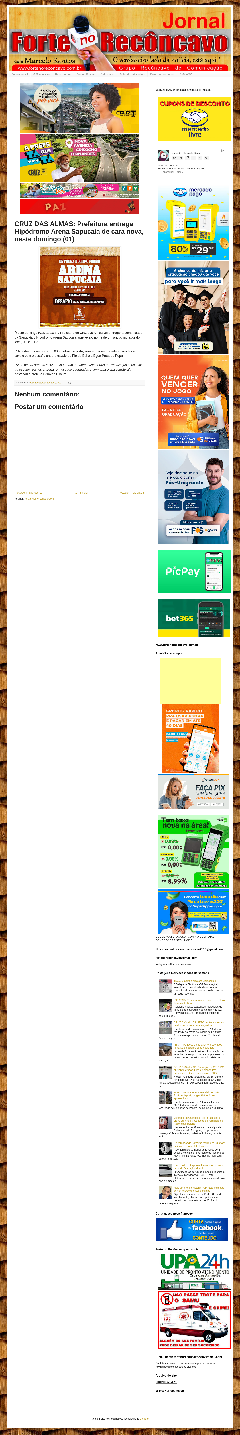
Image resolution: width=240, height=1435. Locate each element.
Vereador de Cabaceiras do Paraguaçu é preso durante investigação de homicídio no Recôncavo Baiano (198, 1120)
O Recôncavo (41, 74)
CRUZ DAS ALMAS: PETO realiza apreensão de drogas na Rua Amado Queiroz (199, 1024)
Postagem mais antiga (131, 492)
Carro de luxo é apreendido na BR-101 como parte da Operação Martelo (199, 1167)
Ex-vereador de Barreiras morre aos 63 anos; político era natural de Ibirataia (199, 1144)
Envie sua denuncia (162, 74)
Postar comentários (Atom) (39, 498)
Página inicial (20, 74)
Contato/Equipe (86, 74)
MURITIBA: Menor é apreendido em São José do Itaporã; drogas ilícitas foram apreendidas (196, 1095)
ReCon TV (186, 74)
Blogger (144, 1418)
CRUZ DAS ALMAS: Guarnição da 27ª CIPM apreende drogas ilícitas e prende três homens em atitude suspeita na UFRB (199, 1070)
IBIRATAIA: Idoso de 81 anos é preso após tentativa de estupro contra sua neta (198, 1046)
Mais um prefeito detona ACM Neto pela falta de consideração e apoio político (199, 1189)
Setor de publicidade (132, 74)
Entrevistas (107, 74)
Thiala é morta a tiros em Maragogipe (195, 980)
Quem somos (63, 74)
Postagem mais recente (28, 492)
